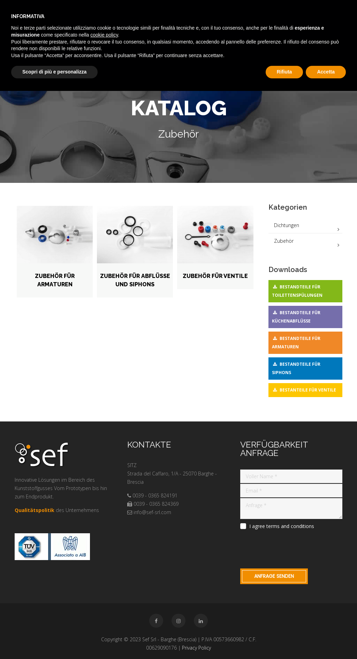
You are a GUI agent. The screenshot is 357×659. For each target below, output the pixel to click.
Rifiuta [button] (284, 72)
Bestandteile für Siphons (296, 368)
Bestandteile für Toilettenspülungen (297, 291)
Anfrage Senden (274, 576)
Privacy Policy (196, 647)
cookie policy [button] (104, 35)
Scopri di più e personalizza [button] (54, 72)
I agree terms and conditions (281, 526)
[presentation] (293, 547)
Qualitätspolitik (34, 510)
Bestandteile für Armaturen (296, 342)
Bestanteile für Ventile (308, 390)
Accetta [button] (326, 72)
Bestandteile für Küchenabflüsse (296, 317)
